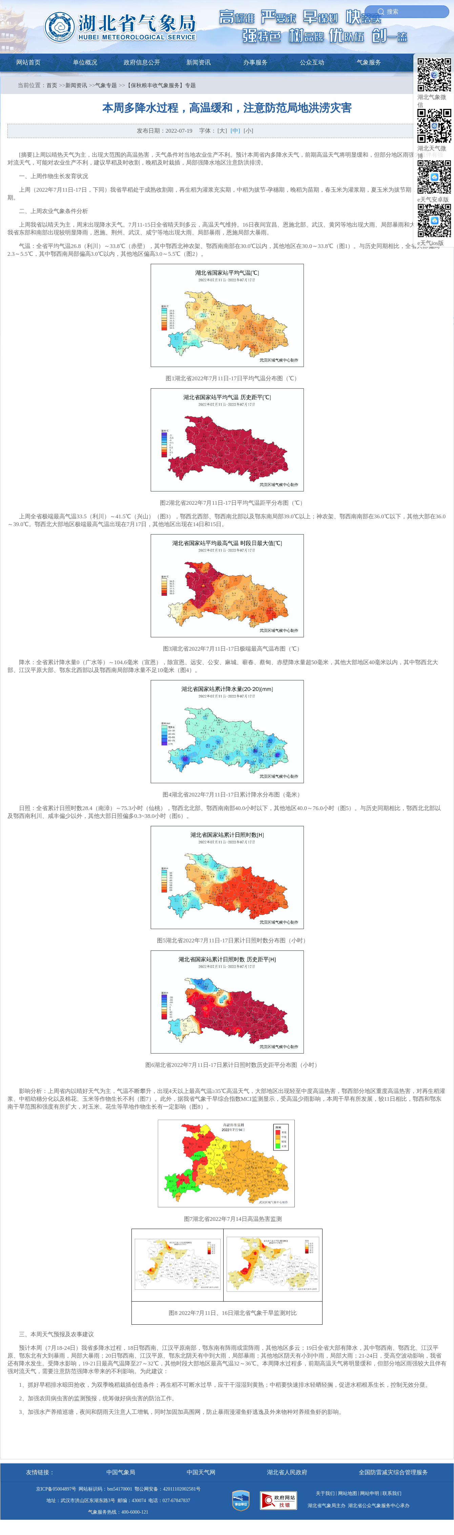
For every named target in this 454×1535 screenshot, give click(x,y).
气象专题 (106, 85)
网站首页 (28, 62)
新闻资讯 (198, 62)
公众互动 (312, 62)
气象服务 (369, 62)
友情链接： (40, 1472)
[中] (235, 131)
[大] (222, 131)
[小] (248, 131)
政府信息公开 (142, 62)
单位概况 (85, 62)
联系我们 (392, 1493)
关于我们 (325, 1493)
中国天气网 (201, 1472)
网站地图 (347, 1493)
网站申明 (369, 1493)
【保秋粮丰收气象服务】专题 (160, 85)
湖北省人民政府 (287, 1472)
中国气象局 (120, 1472)
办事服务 (255, 62)
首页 (51, 85)
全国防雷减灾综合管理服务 (393, 1472)
